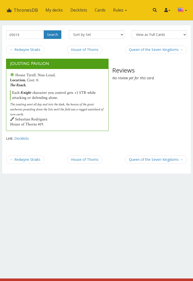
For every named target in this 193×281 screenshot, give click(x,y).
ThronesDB (22, 10)
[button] (155, 10)
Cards (100, 10)
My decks (54, 10)
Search (52, 34)
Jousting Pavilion (29, 63)
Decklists (78, 10)
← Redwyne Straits (25, 49)
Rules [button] (120, 10)
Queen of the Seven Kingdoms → (156, 49)
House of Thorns (85, 49)
